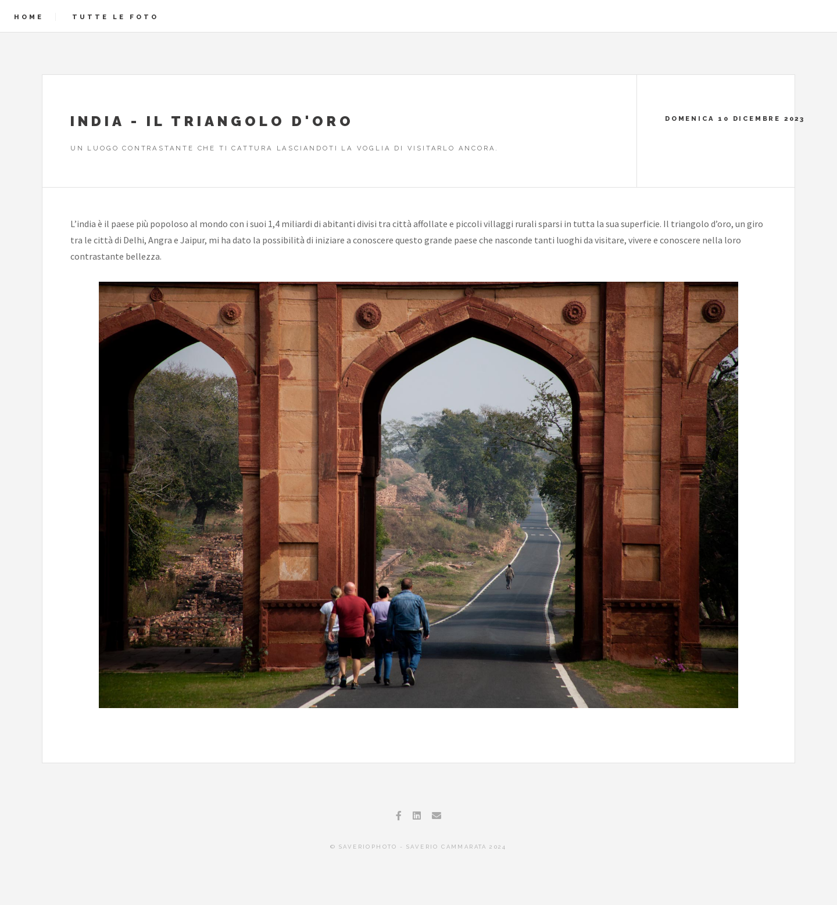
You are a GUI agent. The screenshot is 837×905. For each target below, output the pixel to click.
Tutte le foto (115, 17)
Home (29, 17)
